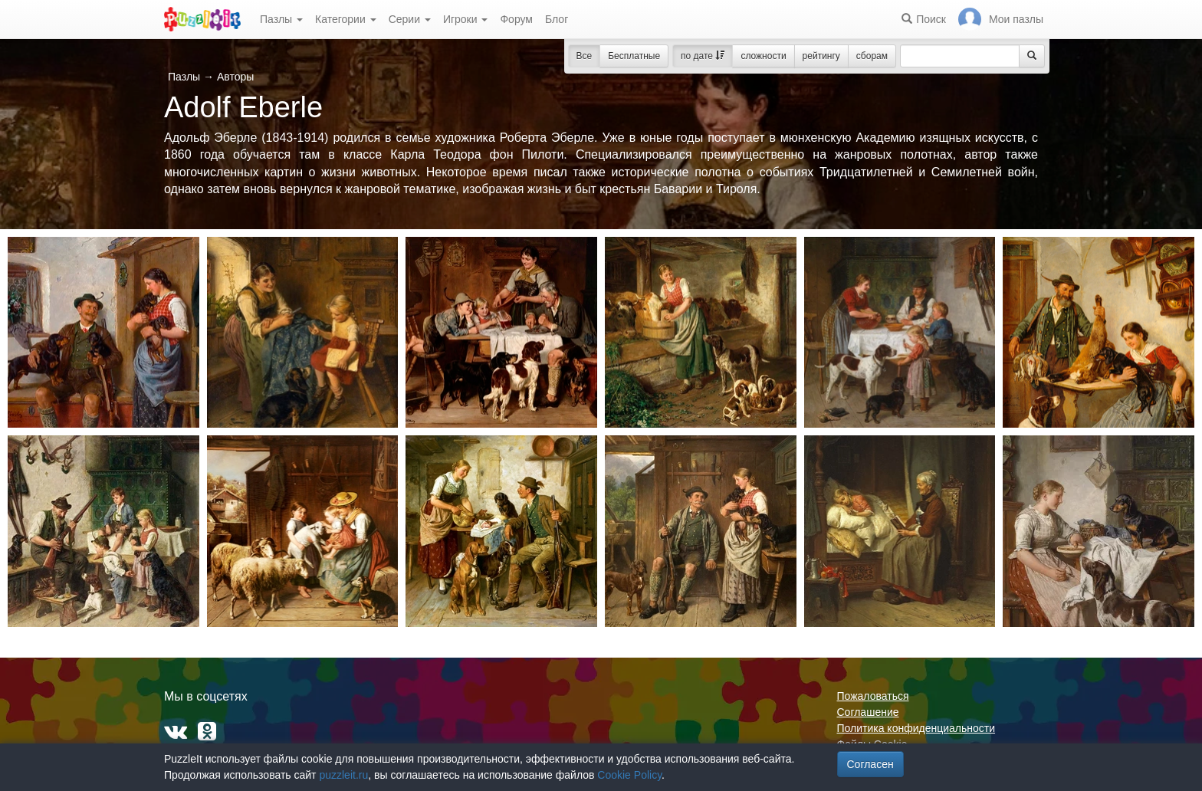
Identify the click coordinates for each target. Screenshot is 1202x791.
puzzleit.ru (343, 775)
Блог (556, 19)
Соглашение (868, 712)
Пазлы (281, 19)
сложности (763, 56)
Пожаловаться (873, 696)
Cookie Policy (629, 775)
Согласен (870, 764)
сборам (872, 56)
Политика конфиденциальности (916, 728)
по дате (702, 56)
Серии (410, 19)
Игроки (465, 19)
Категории (345, 19)
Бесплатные (634, 56)
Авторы (235, 77)
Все (584, 56)
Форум (516, 19)
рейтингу (821, 56)
